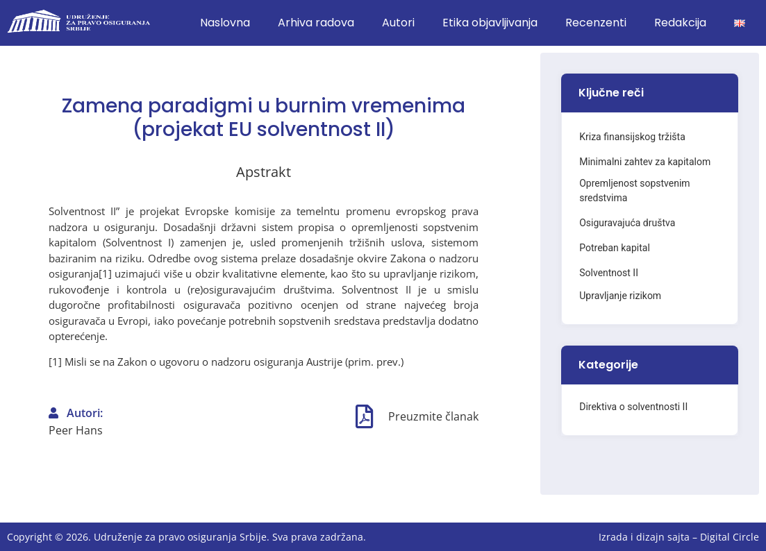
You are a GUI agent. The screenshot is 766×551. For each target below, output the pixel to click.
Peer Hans (76, 430)
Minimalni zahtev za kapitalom (644, 161)
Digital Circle (729, 536)
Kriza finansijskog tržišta (632, 136)
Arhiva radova (316, 23)
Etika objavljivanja (490, 23)
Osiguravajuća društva (627, 222)
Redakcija (680, 23)
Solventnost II (608, 272)
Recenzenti (595, 23)
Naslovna (225, 23)
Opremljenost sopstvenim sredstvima (634, 190)
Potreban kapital (614, 247)
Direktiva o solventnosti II (633, 406)
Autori (398, 23)
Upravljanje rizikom (620, 295)
